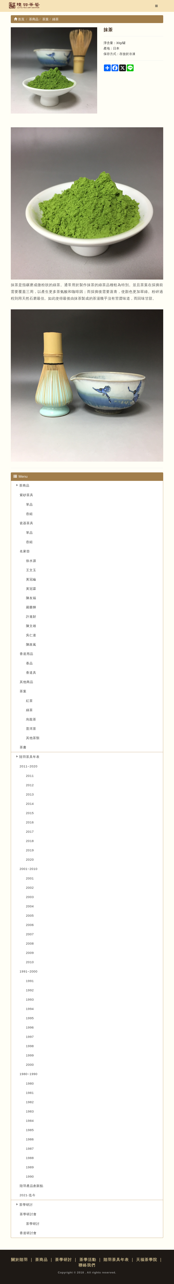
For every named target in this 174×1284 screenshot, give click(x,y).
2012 (30, 785)
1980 (30, 1083)
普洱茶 (31, 728)
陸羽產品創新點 (31, 1186)
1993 (30, 999)
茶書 (23, 747)
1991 (30, 981)
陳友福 (31, 598)
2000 (30, 1064)
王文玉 (31, 570)
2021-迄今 (28, 1195)
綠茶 (29, 710)
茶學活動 (87, 1260)
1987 (30, 1148)
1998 (30, 1046)
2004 (30, 906)
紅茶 (29, 700)
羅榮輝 (31, 607)
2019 (30, 850)
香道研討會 (28, 1233)
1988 (30, 1158)
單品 (29, 504)
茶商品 (24, 485)
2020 (30, 859)
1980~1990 (29, 1074)
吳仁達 (31, 635)
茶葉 (23, 691)
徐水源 (31, 560)
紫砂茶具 (26, 495)
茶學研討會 (28, 1214)
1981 (30, 1093)
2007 (30, 934)
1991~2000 (29, 971)
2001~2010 (29, 869)
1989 (30, 1167)
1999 (30, 1055)
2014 (30, 803)
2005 (30, 915)
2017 (30, 831)
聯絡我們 (87, 1265)
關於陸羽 (19, 1260)
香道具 (31, 672)
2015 (30, 813)
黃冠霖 (31, 588)
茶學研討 (26, 1204)
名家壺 (25, 551)
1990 (30, 1176)
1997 (30, 1036)
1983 (30, 1111)
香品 (29, 663)
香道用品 (26, 654)
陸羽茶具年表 (29, 757)
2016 (30, 822)
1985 (30, 1130)
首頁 (19, 19)
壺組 (29, 514)
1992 (30, 990)
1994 (30, 1009)
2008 (30, 943)
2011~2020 (29, 766)
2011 (30, 776)
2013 (30, 794)
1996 (30, 1027)
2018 (30, 841)
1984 (30, 1120)
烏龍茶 (31, 719)
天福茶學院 (146, 1260)
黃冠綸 (31, 579)
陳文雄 (31, 626)
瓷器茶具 (26, 523)
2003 (30, 897)
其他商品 (26, 682)
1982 (30, 1102)
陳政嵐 (31, 644)
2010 (30, 962)
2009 (30, 953)
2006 (30, 925)
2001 (30, 878)
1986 (30, 1139)
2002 (30, 887)
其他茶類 (33, 738)
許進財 (31, 616)
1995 (30, 1018)
